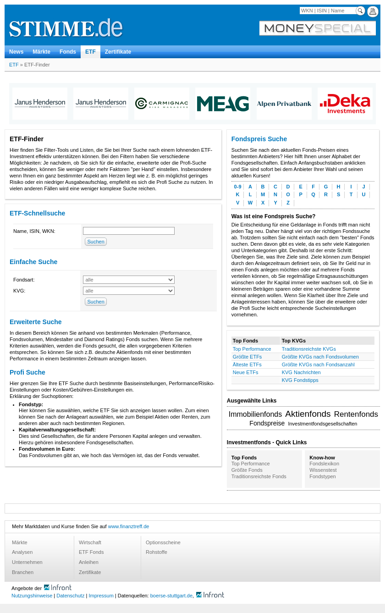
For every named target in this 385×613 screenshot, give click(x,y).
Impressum (100, 595)
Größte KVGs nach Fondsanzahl (318, 364)
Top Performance (252, 349)
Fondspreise (267, 423)
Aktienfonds (307, 414)
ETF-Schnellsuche (37, 213)
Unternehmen (27, 562)
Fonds (68, 52)
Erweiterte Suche (36, 322)
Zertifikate (118, 52)
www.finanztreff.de (128, 526)
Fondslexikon (324, 463)
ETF (90, 52)
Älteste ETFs (247, 364)
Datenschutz (70, 595)
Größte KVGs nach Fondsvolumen (320, 356)
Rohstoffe (156, 552)
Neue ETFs (245, 372)
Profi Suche (27, 372)
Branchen (22, 572)
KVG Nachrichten (301, 372)
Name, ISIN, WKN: (34, 231)
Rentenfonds (356, 414)
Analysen (22, 552)
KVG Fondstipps (300, 380)
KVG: (19, 290)
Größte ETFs (247, 356)
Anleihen (89, 562)
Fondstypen (322, 476)
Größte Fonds (247, 470)
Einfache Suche (33, 261)
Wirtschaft (90, 542)
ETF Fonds (91, 552)
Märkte (41, 52)
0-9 (238, 186)
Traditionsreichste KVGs (309, 349)
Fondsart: (23, 279)
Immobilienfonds (255, 414)
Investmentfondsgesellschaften (322, 423)
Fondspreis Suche (259, 139)
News (16, 52)
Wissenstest (322, 470)
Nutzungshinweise (31, 595)
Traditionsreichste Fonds (258, 476)
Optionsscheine (163, 542)
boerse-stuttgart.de (171, 595)
